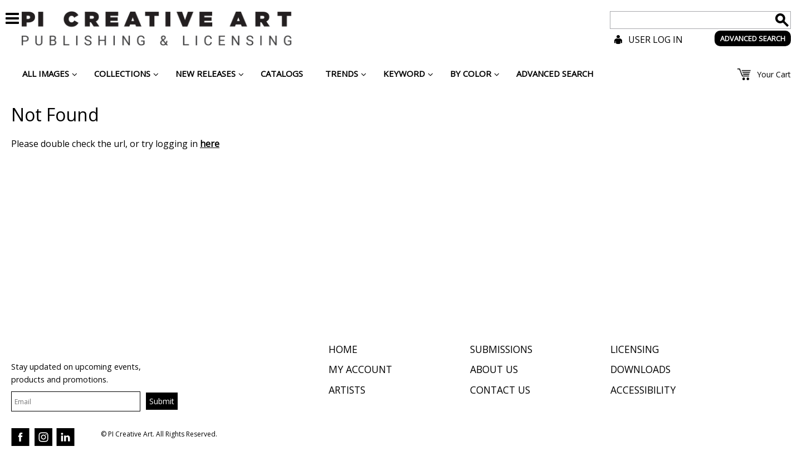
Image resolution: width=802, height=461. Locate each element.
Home (343, 349)
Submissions (501, 349)
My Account (360, 369)
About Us (494, 369)
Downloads (640, 369)
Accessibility (643, 389)
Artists (347, 389)
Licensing (634, 349)
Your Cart (774, 74)
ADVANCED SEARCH (752, 38)
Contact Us (500, 389)
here (209, 144)
